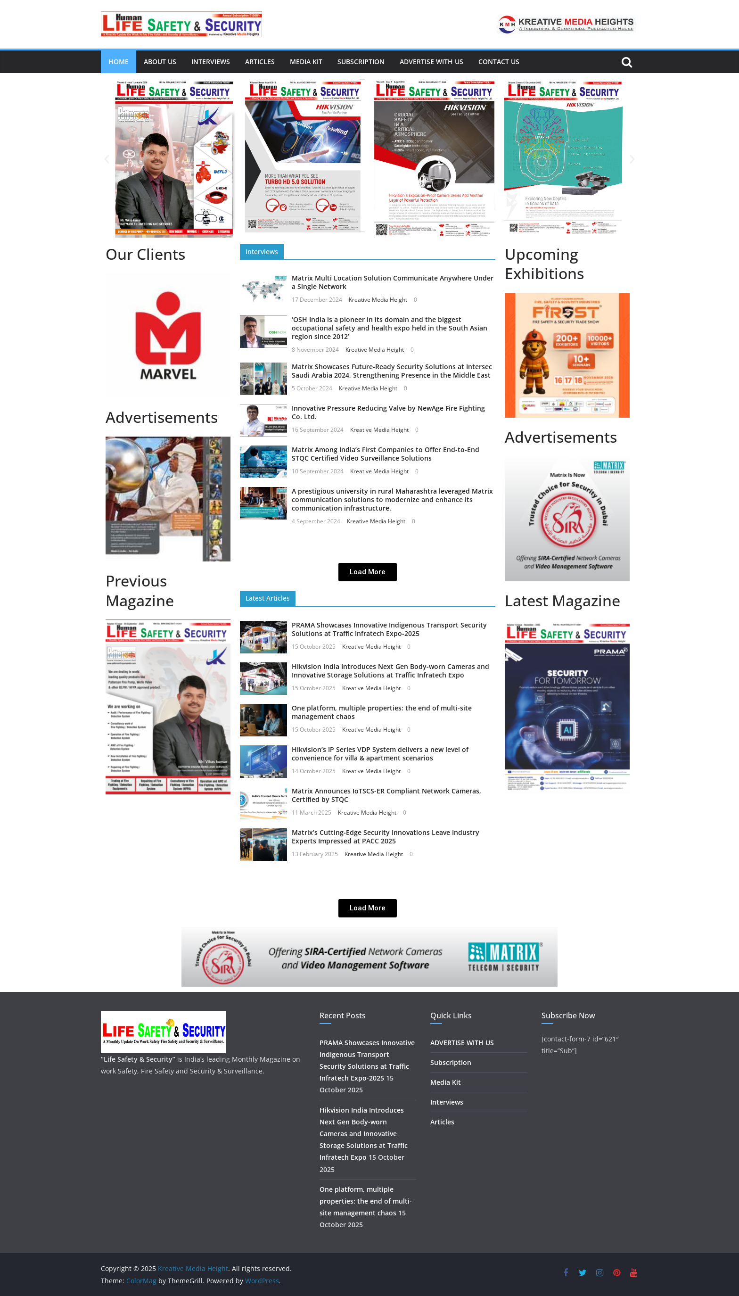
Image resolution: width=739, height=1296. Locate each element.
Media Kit (306, 61)
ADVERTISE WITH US (431, 61)
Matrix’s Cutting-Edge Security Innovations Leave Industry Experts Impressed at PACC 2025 (385, 836)
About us (160, 61)
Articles (260, 61)
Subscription (361, 61)
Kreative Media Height (378, 300)
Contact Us (498, 61)
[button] (107, 159)
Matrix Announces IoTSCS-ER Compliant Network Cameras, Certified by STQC (386, 795)
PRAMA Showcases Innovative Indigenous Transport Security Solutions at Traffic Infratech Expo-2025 (389, 629)
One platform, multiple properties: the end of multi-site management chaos (382, 712)
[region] (168, 335)
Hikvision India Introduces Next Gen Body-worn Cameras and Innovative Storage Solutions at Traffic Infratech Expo (390, 670)
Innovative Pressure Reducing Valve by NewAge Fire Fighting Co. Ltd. (388, 412)
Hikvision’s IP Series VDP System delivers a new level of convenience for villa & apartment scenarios (380, 753)
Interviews (210, 61)
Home (118, 61)
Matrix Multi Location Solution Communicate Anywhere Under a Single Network (392, 282)
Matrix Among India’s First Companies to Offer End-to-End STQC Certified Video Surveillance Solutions (385, 453)
